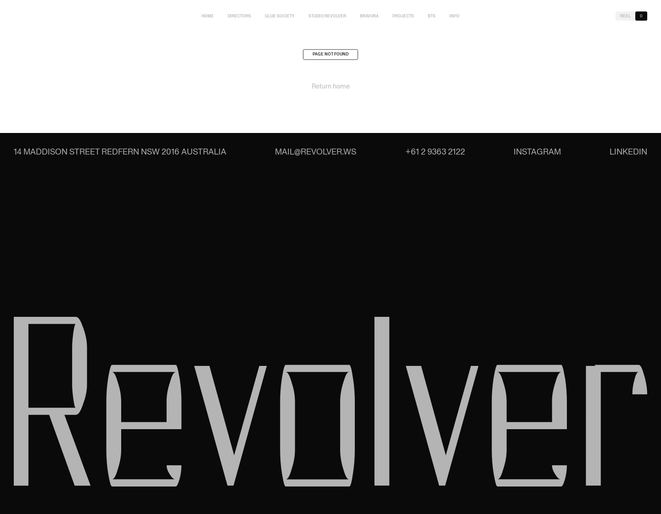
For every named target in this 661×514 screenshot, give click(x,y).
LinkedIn (628, 151)
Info (454, 16)
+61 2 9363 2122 (435, 151)
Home (208, 16)
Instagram (537, 151)
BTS (432, 16)
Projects (403, 16)
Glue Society (280, 16)
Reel (625, 16)
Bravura (369, 16)
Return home (331, 88)
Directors (239, 16)
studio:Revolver (327, 16)
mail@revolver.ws (315, 151)
